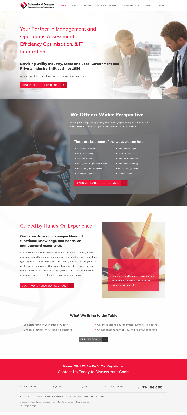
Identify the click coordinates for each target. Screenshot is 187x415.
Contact (160, 5)
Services (87, 5)
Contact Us (68, 374)
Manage (33, 408)
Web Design (24, 408)
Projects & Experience (106, 5)
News (148, 5)
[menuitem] (63, 5)
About (75, 5)
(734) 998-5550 (152, 390)
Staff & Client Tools (131, 5)
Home (63, 5)
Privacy (94, 399)
